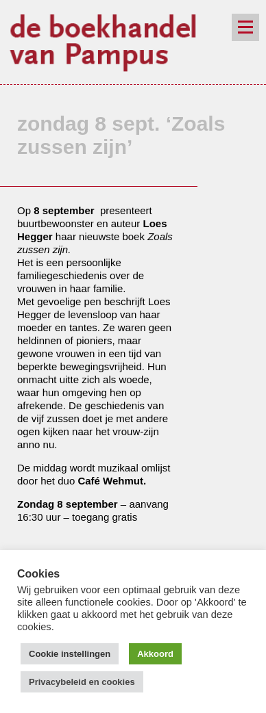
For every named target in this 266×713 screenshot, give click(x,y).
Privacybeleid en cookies (82, 682)
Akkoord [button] (155, 654)
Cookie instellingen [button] (69, 654)
